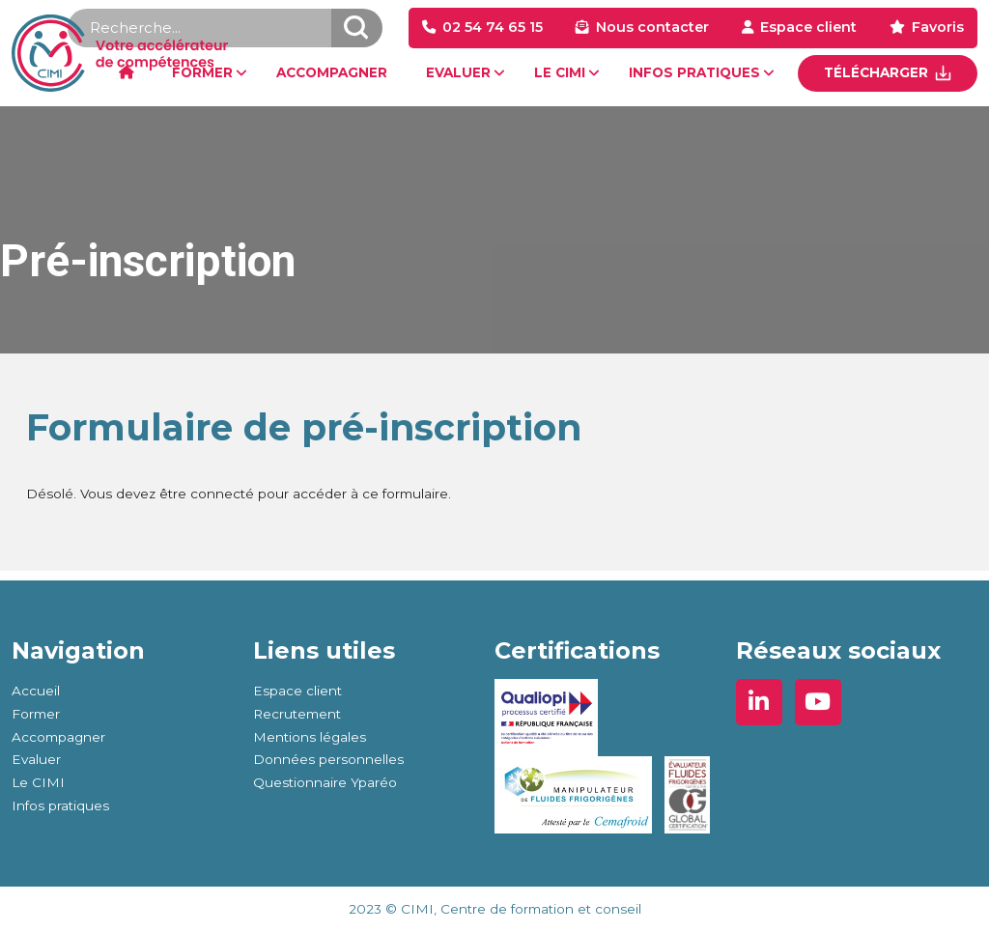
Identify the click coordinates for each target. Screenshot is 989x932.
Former (36, 713)
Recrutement (297, 713)
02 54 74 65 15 (492, 27)
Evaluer (36, 759)
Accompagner (58, 737)
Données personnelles (328, 759)
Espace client (808, 27)
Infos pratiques (60, 805)
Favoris (938, 27)
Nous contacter (652, 27)
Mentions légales (309, 737)
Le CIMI (38, 782)
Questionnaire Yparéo (325, 782)
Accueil (36, 690)
